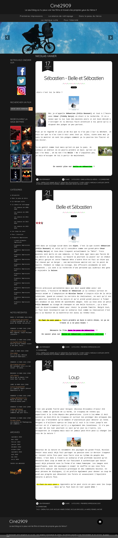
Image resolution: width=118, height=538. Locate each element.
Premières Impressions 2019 (22, 305)
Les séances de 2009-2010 (21, 213)
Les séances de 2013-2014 (21, 223)
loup (52, 509)
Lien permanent (43, 179)
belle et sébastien (62, 183)
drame (52, 183)
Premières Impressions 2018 (22, 300)
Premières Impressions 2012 (22, 276)
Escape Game (15, 423)
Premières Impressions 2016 (22, 296)
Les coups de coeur (19, 232)
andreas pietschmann (51, 184)
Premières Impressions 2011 (22, 271)
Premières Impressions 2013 (22, 281)
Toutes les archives (17, 466)
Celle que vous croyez (18, 334)
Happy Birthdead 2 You (18, 401)
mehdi (76, 184)
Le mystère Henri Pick (18, 345)
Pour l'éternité (71, 20)
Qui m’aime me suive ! (18, 367)
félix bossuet (75, 183)
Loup (74, 377)
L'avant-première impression (20, 242)
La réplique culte (49, 20)
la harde (88, 509)
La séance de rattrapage (60, 16)
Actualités (16, 195)
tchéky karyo (85, 183)
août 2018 (14, 457)
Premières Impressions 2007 (22, 252)
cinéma (43, 183)
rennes (95, 509)
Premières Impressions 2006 (22, 247)
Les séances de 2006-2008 (21, 208)
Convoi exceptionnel (17, 390)
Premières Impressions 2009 (22, 262)
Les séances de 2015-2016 (21, 228)
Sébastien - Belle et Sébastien (74, 77)
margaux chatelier (98, 183)
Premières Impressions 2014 (22, 286)
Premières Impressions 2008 (22, 257)
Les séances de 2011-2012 (21, 218)
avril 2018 (15, 462)
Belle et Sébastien (74, 206)
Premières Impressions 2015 (22, 291)
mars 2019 (14, 442)
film (47, 183)
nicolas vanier (83, 184)
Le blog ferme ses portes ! (20, 322)
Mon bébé (14, 356)
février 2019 (15, 445)
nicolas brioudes (78, 509)
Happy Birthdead (16, 412)
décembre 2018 (16, 450)
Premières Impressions (31, 16)
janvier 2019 (15, 447)
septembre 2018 (16, 455)
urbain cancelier (66, 184)
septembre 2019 (16, 440)
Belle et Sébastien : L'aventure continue (82, 334)
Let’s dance (14, 378)
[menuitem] (31, 16)
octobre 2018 (15, 452)
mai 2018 (14, 460)
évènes (68, 509)
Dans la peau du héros (90, 16)
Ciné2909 (60, 5)
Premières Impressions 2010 (22, 267)
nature (101, 509)
